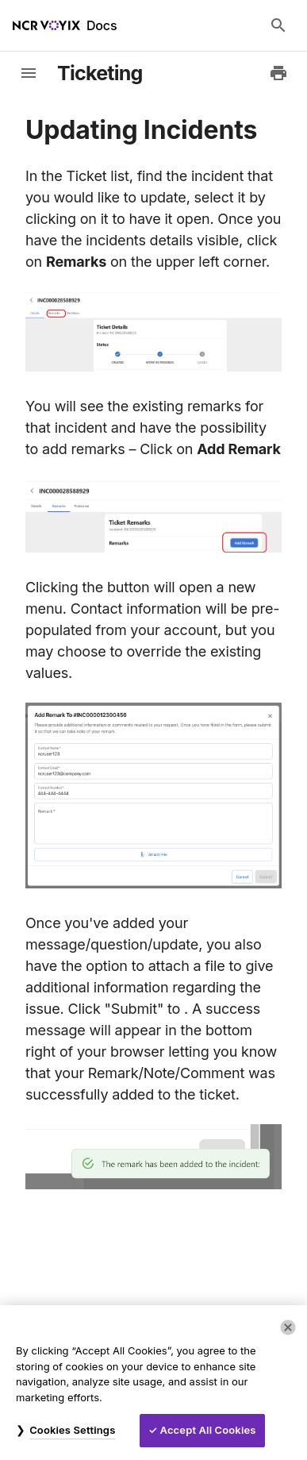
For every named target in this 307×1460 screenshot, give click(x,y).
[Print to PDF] (278, 73)
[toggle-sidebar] (28, 73)
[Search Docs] (278, 25)
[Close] (288, 1327)
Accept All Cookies (208, 1429)
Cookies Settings (72, 1429)
